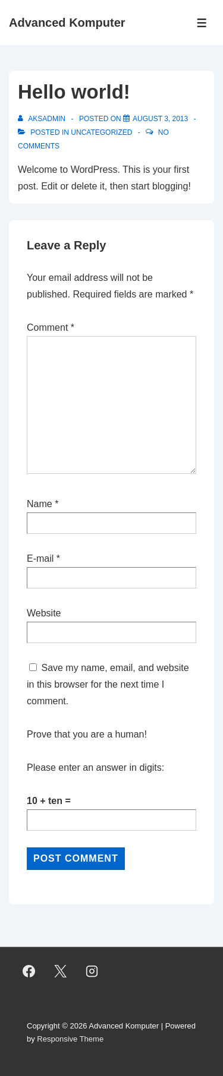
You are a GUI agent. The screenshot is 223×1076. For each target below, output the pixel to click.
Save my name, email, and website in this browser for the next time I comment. (108, 684)
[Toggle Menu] (202, 23)
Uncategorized (101, 132)
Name (39, 504)
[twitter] (60, 971)
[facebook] (29, 971)
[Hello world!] (160, 119)
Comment (50, 327)
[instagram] (92, 971)
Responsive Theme (70, 1038)
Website (44, 613)
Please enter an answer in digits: (95, 767)
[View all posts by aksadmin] (42, 119)
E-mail (40, 558)
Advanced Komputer (67, 22)
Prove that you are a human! (87, 734)
